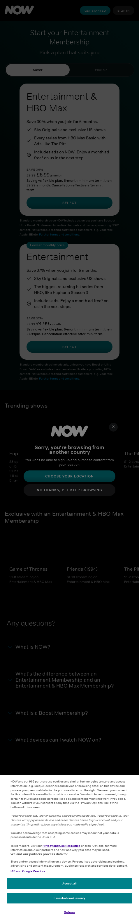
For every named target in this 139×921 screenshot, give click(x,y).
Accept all (69, 883)
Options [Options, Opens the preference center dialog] (69, 912)
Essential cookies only (69, 898)
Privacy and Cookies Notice (61, 846)
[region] (69, 848)
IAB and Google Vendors (27, 871)
